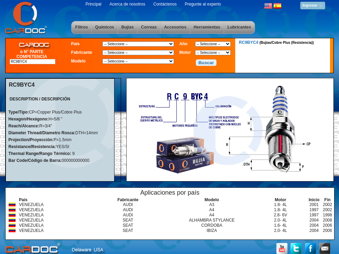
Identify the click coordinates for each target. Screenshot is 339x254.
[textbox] (32, 61)
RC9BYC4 (276, 42)
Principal (93, 4)
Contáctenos (164, 4)
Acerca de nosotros (127, 4)
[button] (206, 62)
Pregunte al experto (203, 4)
